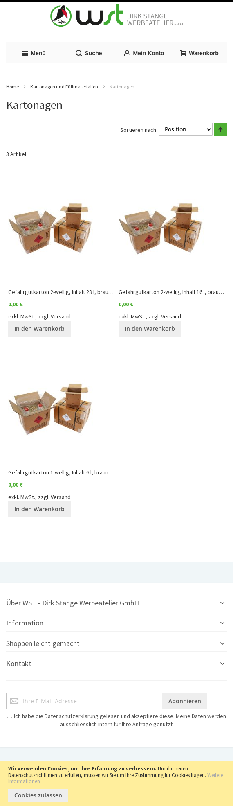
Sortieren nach (138, 129)
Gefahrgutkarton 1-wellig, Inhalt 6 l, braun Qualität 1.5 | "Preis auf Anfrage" (97, 472)
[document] (116, 783)
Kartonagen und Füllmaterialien (64, 87)
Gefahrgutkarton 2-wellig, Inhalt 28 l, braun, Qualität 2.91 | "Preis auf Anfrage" (101, 292)
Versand (61, 316)
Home (12, 87)
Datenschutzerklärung (72, 716)
